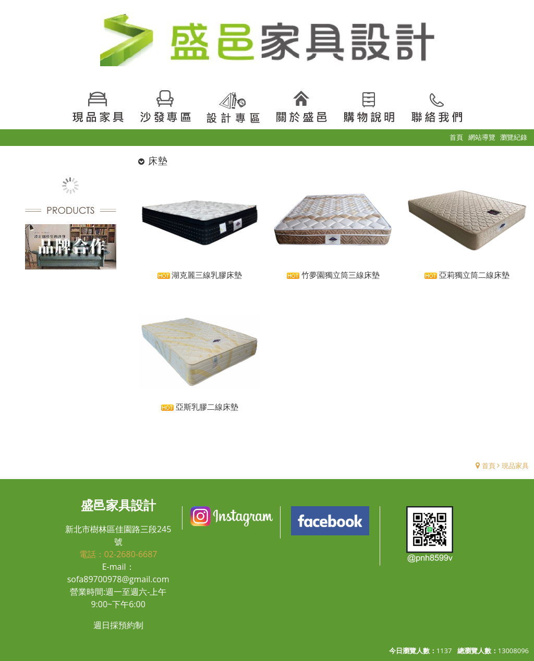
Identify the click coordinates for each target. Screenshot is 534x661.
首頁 (488, 465)
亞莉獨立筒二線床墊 (466, 274)
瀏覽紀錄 (513, 137)
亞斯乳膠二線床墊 (199, 406)
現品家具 (515, 465)
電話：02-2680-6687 (118, 554)
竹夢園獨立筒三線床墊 (333, 274)
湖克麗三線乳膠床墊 (199, 274)
